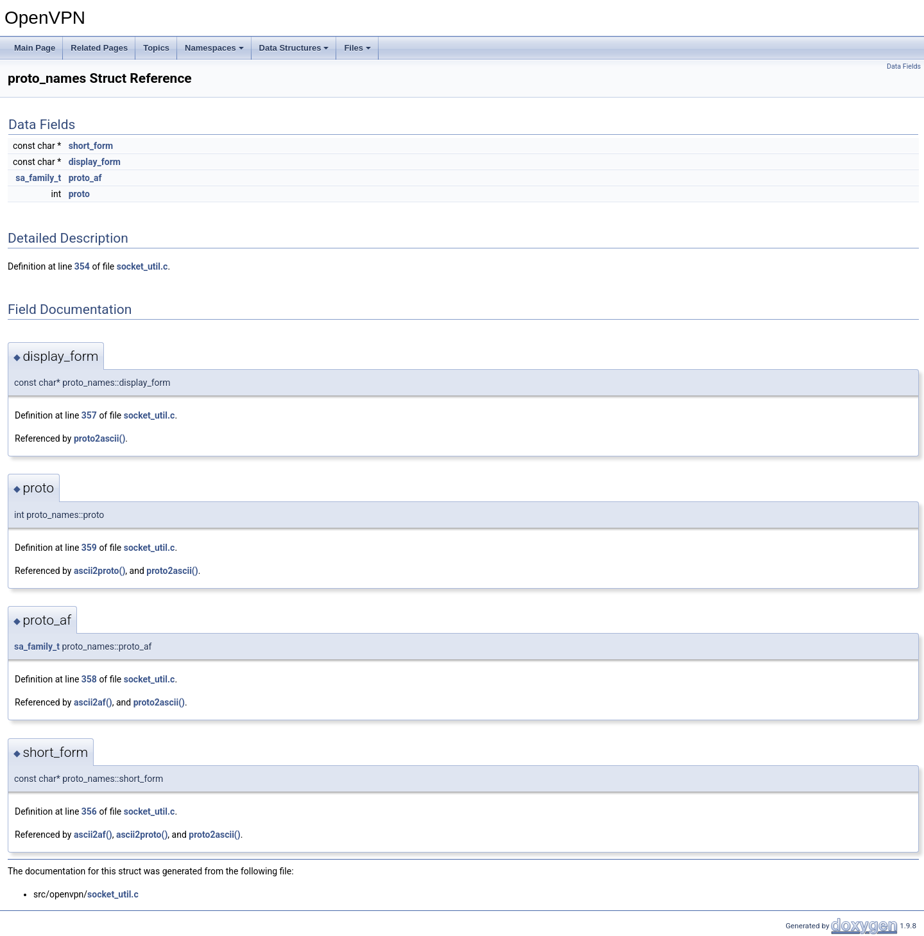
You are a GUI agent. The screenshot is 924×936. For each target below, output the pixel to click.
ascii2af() (93, 702)
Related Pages (99, 48)
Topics (156, 48)
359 (89, 547)
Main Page (34, 48)
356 (89, 811)
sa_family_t (38, 178)
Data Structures (294, 48)
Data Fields (904, 66)
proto (79, 194)
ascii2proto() (99, 571)
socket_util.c (142, 266)
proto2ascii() (99, 438)
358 (89, 679)
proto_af (85, 178)
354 (82, 266)
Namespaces (214, 48)
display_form (95, 162)
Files (357, 48)
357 (89, 415)
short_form (91, 146)
